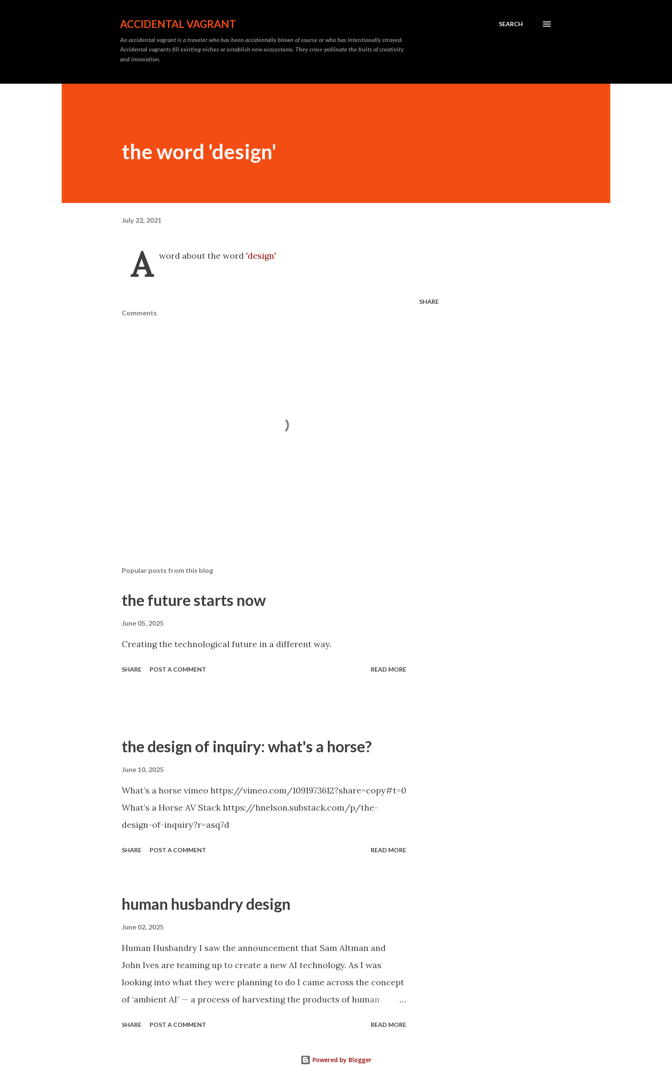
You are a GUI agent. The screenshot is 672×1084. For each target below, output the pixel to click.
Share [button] (429, 301)
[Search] (511, 24)
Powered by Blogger (336, 1060)
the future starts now (194, 599)
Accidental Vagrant (178, 24)
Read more (388, 669)
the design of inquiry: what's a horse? (247, 746)
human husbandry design (206, 903)
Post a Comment (178, 669)
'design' (261, 255)
